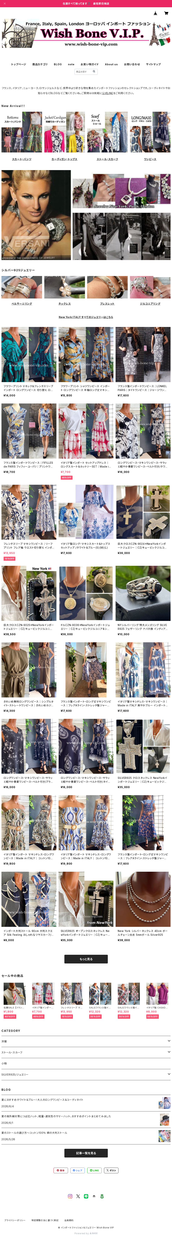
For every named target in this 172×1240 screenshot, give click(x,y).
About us (111, 64)
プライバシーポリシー (15, 1220)
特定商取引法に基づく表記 (45, 1220)
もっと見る (86, 959)
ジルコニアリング (150, 303)
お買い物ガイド (90, 64)
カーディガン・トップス (64, 159)
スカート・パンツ (21, 159)
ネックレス (64, 303)
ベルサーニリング (22, 303)
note (71, 64)
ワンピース (150, 159)
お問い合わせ (132, 64)
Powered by (86, 1233)
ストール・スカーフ (107, 159)
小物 (4, 1063)
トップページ (18, 64)
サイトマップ (153, 64)
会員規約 (69, 1220)
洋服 (4, 1041)
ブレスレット (107, 303)
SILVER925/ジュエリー (15, 1074)
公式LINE (107, 93)
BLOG (58, 64)
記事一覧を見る (86, 1153)
